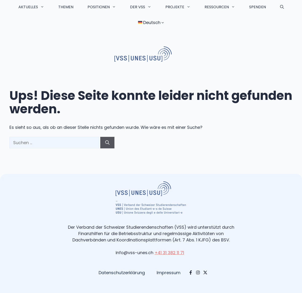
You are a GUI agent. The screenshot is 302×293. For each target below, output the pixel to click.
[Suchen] (107, 142)
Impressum (168, 273)
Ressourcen (223, 7)
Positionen (105, 7)
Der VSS (144, 7)
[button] (282, 7)
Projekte (181, 7)
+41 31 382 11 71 (169, 253)
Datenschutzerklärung (122, 273)
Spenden (257, 7)
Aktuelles (34, 7)
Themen (65, 7)
